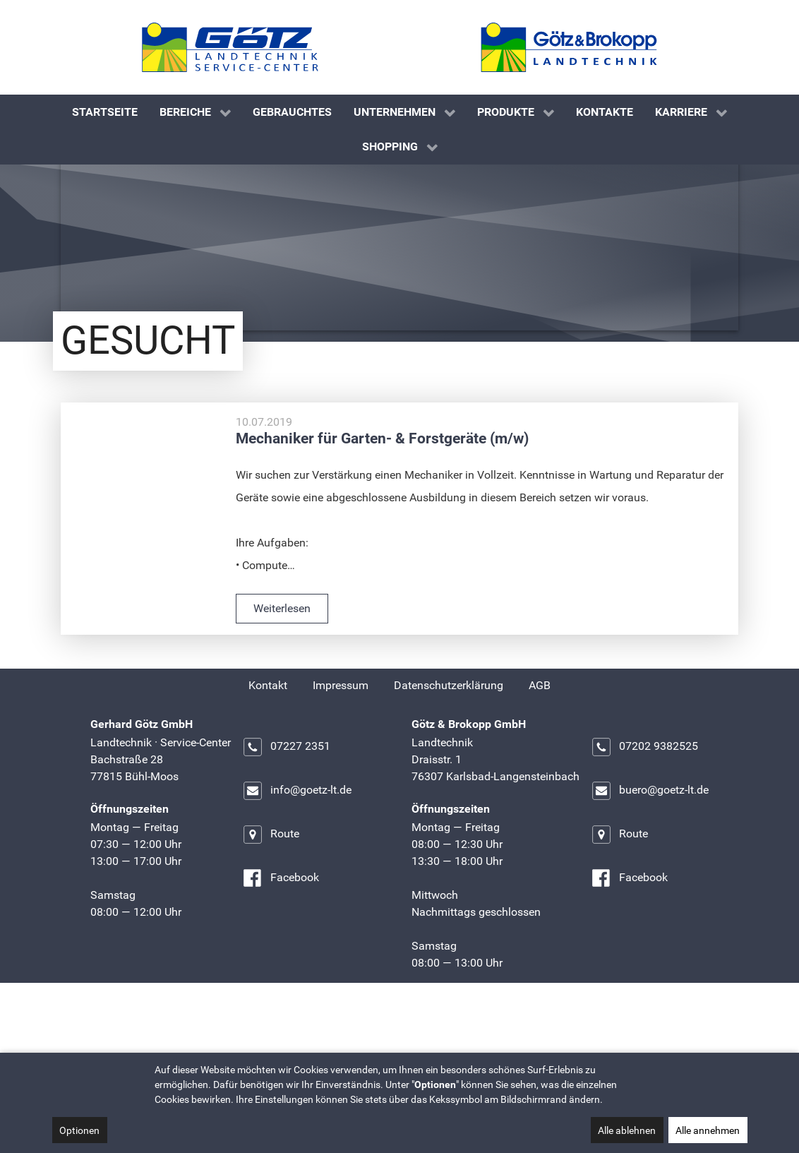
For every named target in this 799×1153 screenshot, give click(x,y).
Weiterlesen (282, 678)
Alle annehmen (707, 1130)
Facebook (280, 948)
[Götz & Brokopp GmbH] (569, 47)
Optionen (79, 1130)
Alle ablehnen (627, 1130)
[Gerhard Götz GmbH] (230, 47)
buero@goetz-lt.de (650, 860)
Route (270, 904)
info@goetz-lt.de (297, 860)
